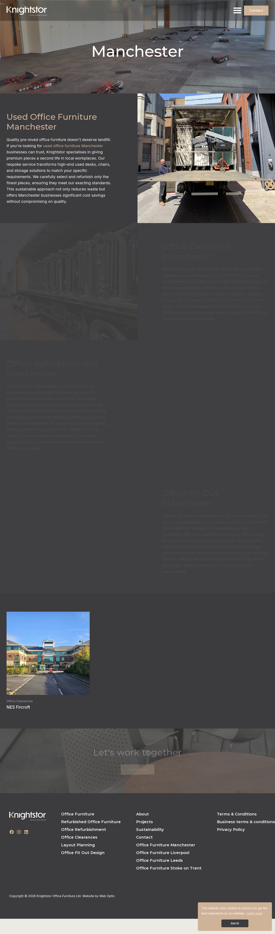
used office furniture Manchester (73, 145)
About (142, 814)
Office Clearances (79, 837)
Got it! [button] (235, 923)
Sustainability (150, 829)
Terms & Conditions (237, 814)
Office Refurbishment (83, 829)
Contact (256, 10)
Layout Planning (78, 845)
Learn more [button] (254, 913)
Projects (144, 821)
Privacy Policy (231, 829)
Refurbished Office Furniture (91, 821)
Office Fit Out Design (83, 852)
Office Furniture (77, 814)
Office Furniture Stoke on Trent (169, 868)
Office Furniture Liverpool (162, 852)
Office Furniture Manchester (165, 845)
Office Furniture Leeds (159, 860)
